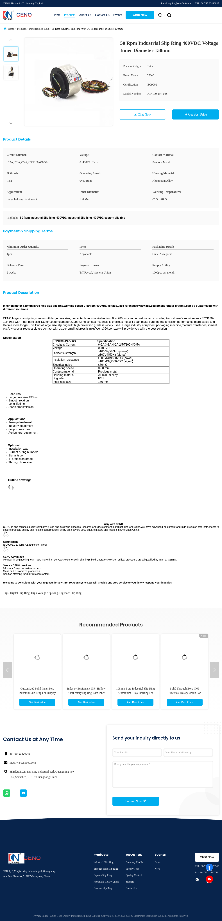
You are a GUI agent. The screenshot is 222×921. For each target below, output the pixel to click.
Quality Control (134, 875)
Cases (157, 862)
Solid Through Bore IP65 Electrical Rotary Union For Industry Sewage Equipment (184, 693)
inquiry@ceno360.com (23, 762)
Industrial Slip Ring (39, 28)
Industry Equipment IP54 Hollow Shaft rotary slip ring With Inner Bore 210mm (86, 693)
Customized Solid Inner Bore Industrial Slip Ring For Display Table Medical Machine (37, 693)
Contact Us (102, 15)
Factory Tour (132, 868)
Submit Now (135, 801)
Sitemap (130, 881)
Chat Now (140, 15)
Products (69, 15)
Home (56, 15)
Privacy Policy (40, 916)
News (157, 868)
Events (117, 15)
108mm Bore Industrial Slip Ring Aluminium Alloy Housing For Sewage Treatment (135, 693)
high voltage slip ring (44, 592)
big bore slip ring (70, 592)
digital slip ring (20, 592)
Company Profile (134, 862)
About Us (85, 15)
